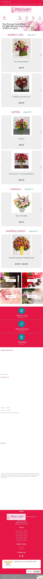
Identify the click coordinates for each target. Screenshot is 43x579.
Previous (2, 55)
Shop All (30, 35)
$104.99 (21, 180)
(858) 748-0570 (7, 1)
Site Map (32, 578)
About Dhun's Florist (7, 350)
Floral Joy (21, 139)
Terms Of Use (5, 578)
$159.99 (21, 103)
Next (40, 55)
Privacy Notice (13, 578)
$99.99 (21, 68)
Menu (4, 19)
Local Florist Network (23, 578)
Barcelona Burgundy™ (21, 61)
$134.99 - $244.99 (21, 264)
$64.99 (21, 145)
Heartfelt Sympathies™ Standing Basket (21, 258)
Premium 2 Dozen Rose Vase (21, 97)
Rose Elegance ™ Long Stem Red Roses (21, 174)
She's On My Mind (21, 216)
